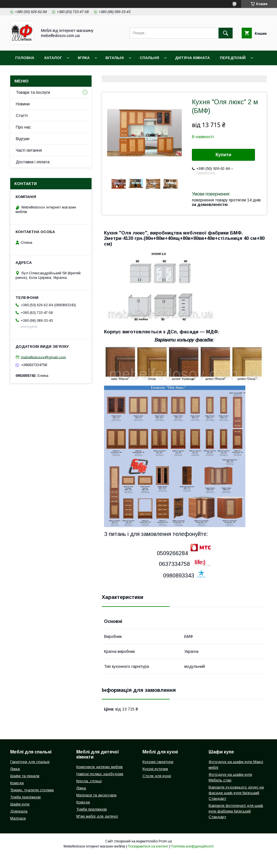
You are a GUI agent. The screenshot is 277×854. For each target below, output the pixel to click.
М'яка (84, 58)
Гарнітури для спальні (29, 762)
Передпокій (233, 58)
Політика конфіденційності (192, 846)
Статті (22, 115)
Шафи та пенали (24, 776)
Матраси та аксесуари (96, 795)
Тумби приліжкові (25, 797)
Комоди (17, 783)
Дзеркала (18, 811)
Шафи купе (19, 804)
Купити (223, 154)
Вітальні (114, 58)
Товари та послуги (33, 92)
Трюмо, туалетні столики (32, 790)
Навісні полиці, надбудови (99, 774)
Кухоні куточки (155, 769)
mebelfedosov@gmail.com (43, 357)
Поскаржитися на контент (148, 846)
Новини (23, 104)
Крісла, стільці (89, 781)
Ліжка (15, 769)
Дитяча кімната (192, 58)
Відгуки (22, 138)
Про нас (23, 127)
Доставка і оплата (35, 72)
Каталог (53, 58)
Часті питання (29, 150)
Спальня (149, 58)
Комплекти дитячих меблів (99, 767)
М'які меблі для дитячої (97, 816)
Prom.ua (165, 841)
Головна (24, 58)
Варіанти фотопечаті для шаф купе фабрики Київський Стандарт (236, 811)
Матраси (18, 818)
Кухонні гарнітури (157, 762)
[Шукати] (225, 33)
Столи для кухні (156, 776)
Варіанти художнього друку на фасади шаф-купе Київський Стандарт (236, 793)
